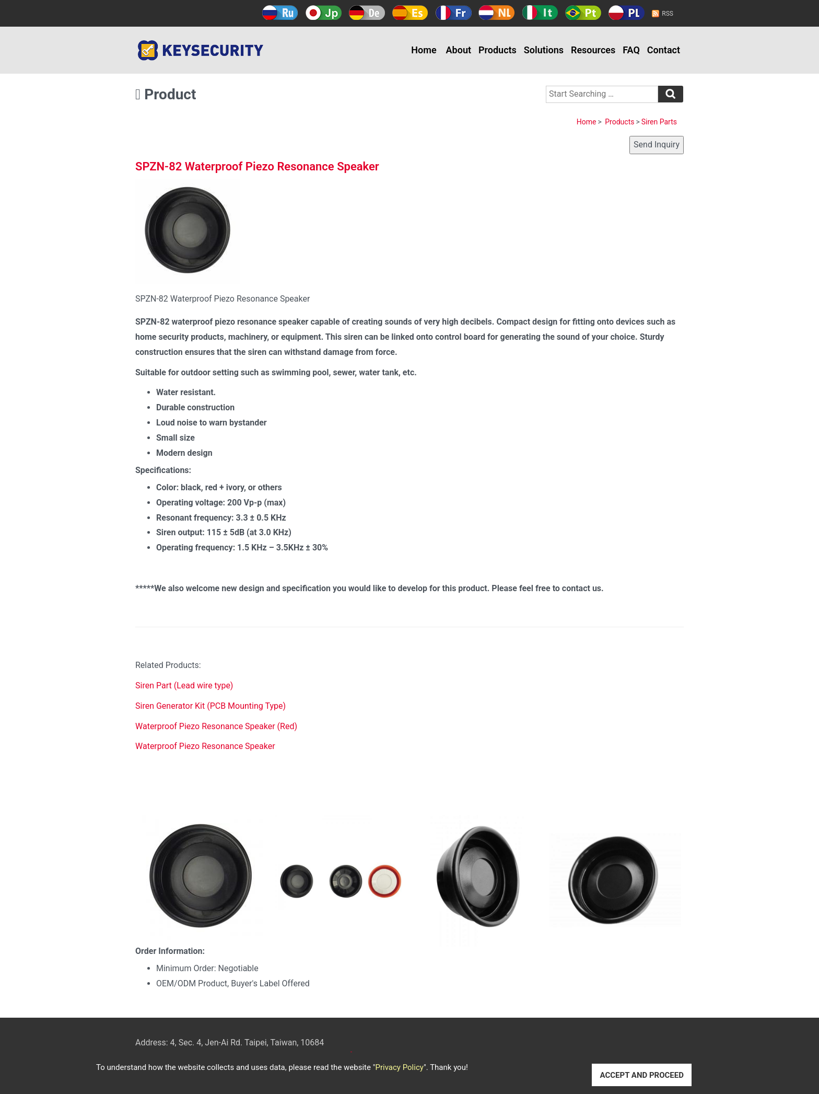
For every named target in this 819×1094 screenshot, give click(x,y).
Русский (280, 12)
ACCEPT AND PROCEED (642, 1075)
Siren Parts (659, 122)
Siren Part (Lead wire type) (184, 685)
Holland (496, 12)
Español (410, 12)
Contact (663, 49)
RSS (667, 13)
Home (423, 49)
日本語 (324, 12)
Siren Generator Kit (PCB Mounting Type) (210, 706)
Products (497, 49)
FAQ (631, 49)
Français (454, 12)
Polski (627, 12)
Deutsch (367, 12)
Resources (593, 49)
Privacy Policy (400, 1067)
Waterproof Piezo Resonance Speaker (205, 746)
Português (583, 12)
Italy (540, 12)
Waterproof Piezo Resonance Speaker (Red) (216, 726)
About (458, 49)
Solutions (544, 49)
